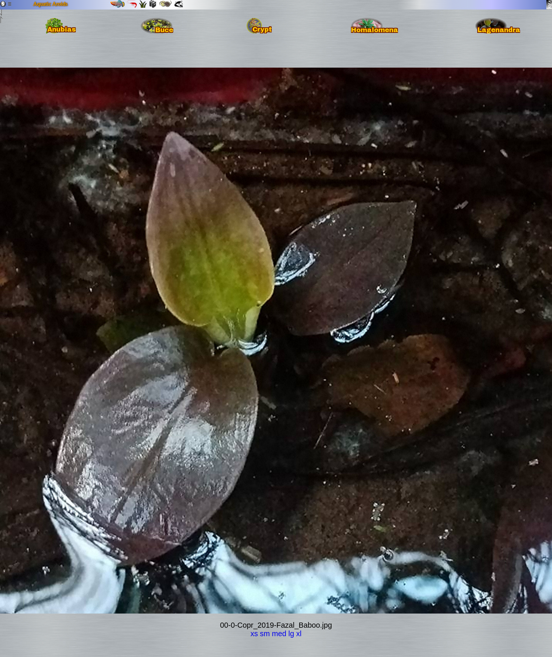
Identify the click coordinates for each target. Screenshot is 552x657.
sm (265, 633)
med (279, 633)
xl (299, 633)
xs (254, 633)
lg (291, 633)
